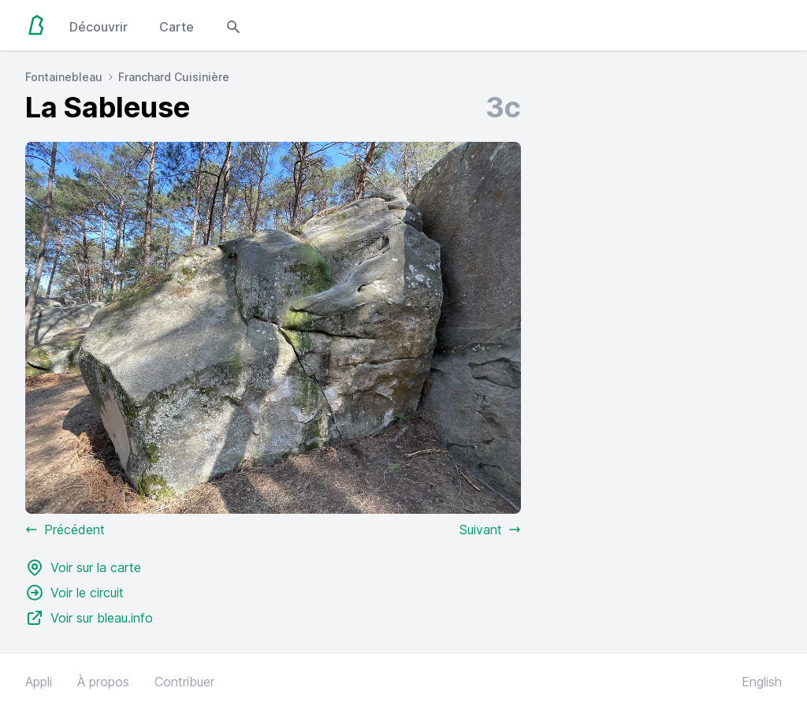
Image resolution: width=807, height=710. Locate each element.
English (762, 682)
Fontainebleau (63, 77)
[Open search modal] (233, 25)
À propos (103, 682)
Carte (176, 27)
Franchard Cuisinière (173, 77)
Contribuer (184, 682)
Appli (38, 682)
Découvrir (98, 27)
